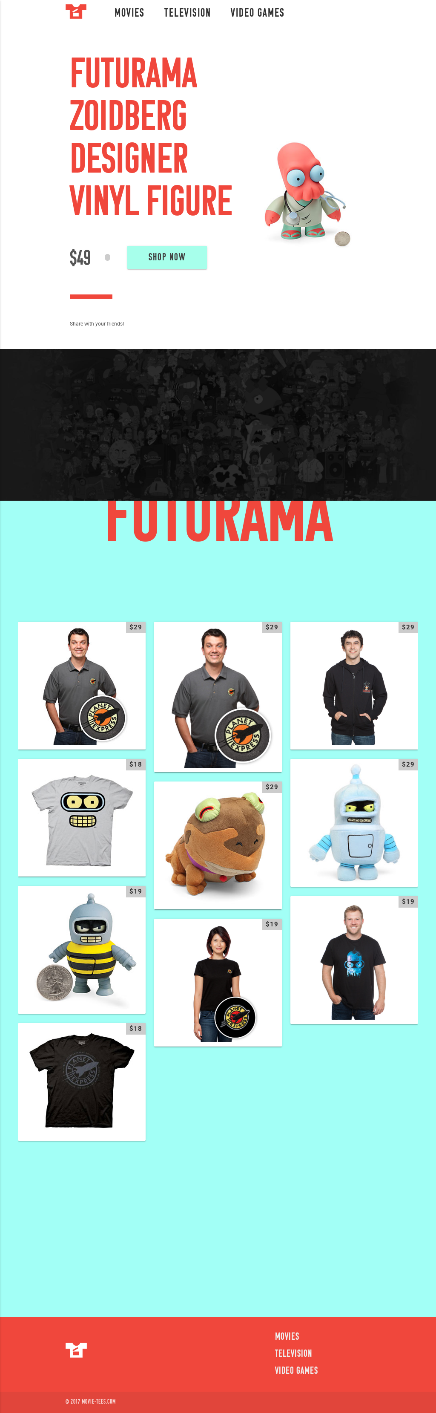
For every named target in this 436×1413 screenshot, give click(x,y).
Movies (130, 14)
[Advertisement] (218, 1223)
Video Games (258, 14)
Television (187, 14)
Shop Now (167, 258)
